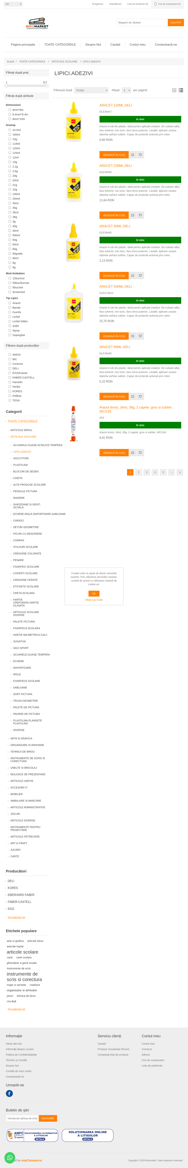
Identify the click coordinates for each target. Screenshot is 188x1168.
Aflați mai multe (94, 599)
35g (14, 207)
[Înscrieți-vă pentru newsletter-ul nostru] (22, 1118)
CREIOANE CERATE (25, 579)
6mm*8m (18, 109)
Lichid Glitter (20, 321)
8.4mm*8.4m (20, 114)
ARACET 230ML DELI (116, 166)
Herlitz (16, 386)
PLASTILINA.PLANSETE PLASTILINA (27, 722)
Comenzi (147, 1049)
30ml (15, 203)
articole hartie (15, 946)
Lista (181, 90)
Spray (16, 330)
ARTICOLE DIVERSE (22, 820)
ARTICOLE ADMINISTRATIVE (27, 807)
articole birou (35, 940)
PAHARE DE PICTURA (26, 713)
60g (14, 248)
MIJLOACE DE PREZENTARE (27, 774)
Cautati (176, 22)
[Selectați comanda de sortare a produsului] (91, 90)
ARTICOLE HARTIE (21, 780)
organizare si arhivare (22, 990)
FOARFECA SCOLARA (26, 628)
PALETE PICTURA (24, 621)
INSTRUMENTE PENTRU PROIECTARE (25, 828)
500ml (16, 235)
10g (14, 139)
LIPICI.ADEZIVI (22, 451)
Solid (15, 325)
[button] (71, 441)
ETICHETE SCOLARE (26, 586)
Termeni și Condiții (16, 1060)
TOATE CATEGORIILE (60, 44)
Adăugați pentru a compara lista (132, 154)
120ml (16, 148)
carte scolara (24, 957)
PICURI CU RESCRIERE (27, 533)
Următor (171, 472)
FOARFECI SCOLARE (26, 566)
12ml (15, 157)
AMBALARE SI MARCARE (25, 800)
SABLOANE (20, 687)
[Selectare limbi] (13, 4)
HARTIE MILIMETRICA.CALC (30, 634)
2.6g (15, 171)
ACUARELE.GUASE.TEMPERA (31, 654)
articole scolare (22, 952)
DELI (15, 368)
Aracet (16, 302)
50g (14, 239)
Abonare (48, 1118)
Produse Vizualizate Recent (113, 1049)
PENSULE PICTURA (25, 491)
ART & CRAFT (18, 843)
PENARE (18, 560)
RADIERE (19, 497)
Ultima (180, 472)
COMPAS (18, 540)
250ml (16, 198)
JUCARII (15, 849)
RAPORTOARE (22, 667)
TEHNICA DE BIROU (22, 751)
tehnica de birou (26, 995)
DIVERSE (18, 730)
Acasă (10, 61)
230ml (16, 194)
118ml (16, 143)
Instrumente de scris (19, 968)
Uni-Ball (11, 1001)
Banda (16, 307)
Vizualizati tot (16, 917)
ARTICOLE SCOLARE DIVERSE (26, 614)
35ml (15, 212)
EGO (11, 908)
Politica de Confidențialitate (21, 1054)
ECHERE (18, 661)
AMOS (16, 354)
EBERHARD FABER (21, 894)
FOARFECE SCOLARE (26, 680)
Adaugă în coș (114, 154)
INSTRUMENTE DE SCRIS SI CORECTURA (27, 760)
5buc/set (17, 287)
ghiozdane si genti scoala (22, 962)
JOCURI (15, 813)
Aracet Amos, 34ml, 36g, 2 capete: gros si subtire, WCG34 (136, 409)
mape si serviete (16, 984)
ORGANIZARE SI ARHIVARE (27, 745)
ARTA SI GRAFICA (21, 738)
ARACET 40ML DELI (115, 226)
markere (35, 984)
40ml (15, 230)
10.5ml (16, 129)
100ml (16, 134)
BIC (14, 359)
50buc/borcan (20, 282)
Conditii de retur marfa (18, 1071)
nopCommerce (31, 1160)
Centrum (17, 363)
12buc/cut (18, 278)
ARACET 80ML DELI (115, 347)
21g (14, 184)
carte (10, 957)
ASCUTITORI (21, 458)
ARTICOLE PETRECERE (25, 836)
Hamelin (17, 382)
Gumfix (16, 312)
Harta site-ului (14, 1043)
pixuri (10, 995)
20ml (15, 180)
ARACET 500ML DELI (116, 286)
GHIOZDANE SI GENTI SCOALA (26, 506)
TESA (16, 400)
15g (14, 162)
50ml (15, 244)
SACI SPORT (21, 648)
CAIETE (18, 478)
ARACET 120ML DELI (116, 105)
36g (14, 216)
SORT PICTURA (22, 694)
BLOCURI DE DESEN (26, 471)
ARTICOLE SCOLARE (23, 436)
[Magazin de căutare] (142, 22)
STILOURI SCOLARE (25, 546)
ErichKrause (20, 372)
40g (14, 226)
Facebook (9, 1093)
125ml (16, 152)
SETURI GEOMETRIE (26, 527)
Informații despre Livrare (20, 1049)
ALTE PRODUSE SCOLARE (29, 484)
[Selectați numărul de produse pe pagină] (126, 90)
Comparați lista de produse (113, 1054)
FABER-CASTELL (23, 377)
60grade (17, 253)
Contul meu (138, 44)
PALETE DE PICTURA (26, 707)
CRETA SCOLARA (24, 593)
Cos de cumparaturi (153, 1060)
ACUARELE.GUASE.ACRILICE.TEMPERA (37, 445)
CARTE (14, 856)
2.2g (15, 166)
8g (14, 262)
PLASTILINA (20, 464)
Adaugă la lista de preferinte (140, 154)
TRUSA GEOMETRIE (25, 700)
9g (14, 267)
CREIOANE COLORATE (27, 553)
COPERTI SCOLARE (25, 573)
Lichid (16, 316)
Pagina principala (23, 44)
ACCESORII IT (19, 787)
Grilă (174, 90)
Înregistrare (97, 4)
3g (14, 221)
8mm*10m (18, 118)
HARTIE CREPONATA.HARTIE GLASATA (26, 602)
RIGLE (17, 674)
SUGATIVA (19, 641)
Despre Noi (93, 44)
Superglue (18, 335)
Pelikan (16, 395)
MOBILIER (16, 794)
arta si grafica (15, 940)
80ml (15, 258)
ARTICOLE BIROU (21, 430)
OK (94, 593)
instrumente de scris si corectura (24, 976)
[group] (74, 424)
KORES (17, 391)
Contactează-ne (166, 44)
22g (14, 189)
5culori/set (18, 292)
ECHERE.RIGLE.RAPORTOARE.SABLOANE (39, 513)
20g (14, 175)
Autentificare (115, 4)
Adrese (146, 1054)
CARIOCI (18, 520)
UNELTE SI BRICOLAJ (23, 767)
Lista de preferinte (152, 1065)
